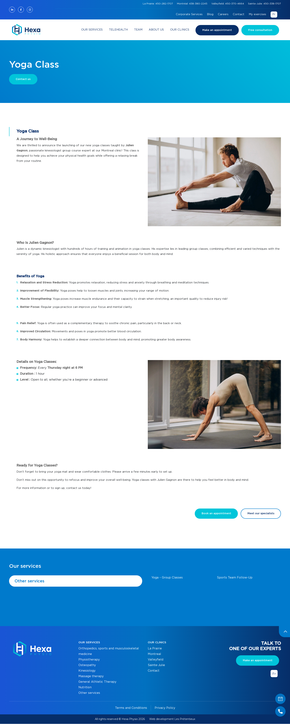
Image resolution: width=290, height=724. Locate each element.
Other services (29, 581)
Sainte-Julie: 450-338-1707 (264, 4)
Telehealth (118, 29)
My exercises (257, 14)
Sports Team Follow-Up (234, 577)
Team (138, 29)
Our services (92, 29)
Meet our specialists (260, 513)
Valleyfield (155, 659)
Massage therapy (91, 676)
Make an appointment (217, 30)
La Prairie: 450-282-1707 (158, 4)
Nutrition (85, 687)
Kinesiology (86, 670)
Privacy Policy (165, 708)
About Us (156, 29)
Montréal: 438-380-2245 (192, 4)
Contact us (23, 79)
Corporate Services (189, 14)
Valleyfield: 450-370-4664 (228, 4)
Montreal (154, 654)
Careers (223, 14)
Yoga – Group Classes (167, 577)
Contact (238, 14)
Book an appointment (216, 513)
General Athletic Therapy (97, 681)
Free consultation (260, 30)
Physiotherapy (89, 659)
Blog (210, 14)
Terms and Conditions (131, 708)
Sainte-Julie (156, 665)
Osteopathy (87, 665)
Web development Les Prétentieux (172, 719)
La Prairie (155, 648)
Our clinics (179, 29)
